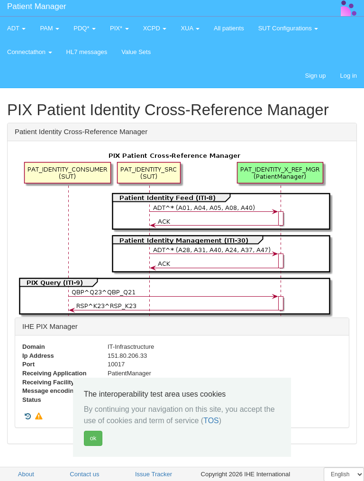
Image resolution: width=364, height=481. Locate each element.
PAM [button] (49, 28)
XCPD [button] (155, 28)
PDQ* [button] (84, 28)
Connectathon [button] (29, 51)
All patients (229, 28)
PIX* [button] (119, 28)
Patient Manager (36, 6)
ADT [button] (16, 28)
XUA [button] (190, 28)
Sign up (315, 75)
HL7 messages (87, 51)
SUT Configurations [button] (288, 28)
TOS (211, 421)
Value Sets (136, 51)
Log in (348, 75)
